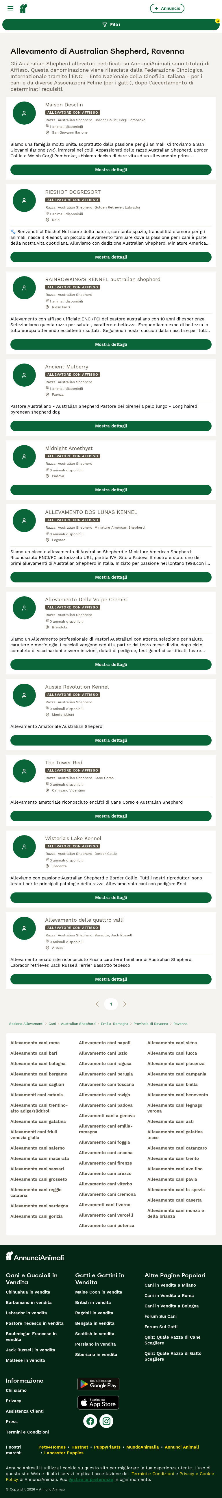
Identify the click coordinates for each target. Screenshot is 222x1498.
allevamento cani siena (172, 1042)
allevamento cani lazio (103, 1053)
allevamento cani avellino (175, 1169)
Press (12, 1421)
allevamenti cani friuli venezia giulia (33, 1134)
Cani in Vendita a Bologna (172, 1306)
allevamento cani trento (173, 1158)
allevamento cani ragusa (105, 1063)
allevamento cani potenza (106, 1225)
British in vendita (93, 1302)
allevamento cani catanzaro (177, 1148)
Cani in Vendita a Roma (169, 1295)
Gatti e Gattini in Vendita (99, 1279)
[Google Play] (98, 1384)
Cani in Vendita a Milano (170, 1285)
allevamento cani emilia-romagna (106, 1129)
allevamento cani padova (106, 1105)
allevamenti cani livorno (104, 1204)
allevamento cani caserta (174, 1200)
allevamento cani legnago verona (174, 1108)
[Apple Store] (98, 1403)
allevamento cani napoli (104, 1042)
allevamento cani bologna (38, 1063)
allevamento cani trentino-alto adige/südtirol (39, 1108)
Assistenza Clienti (25, 1411)
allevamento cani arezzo (105, 1173)
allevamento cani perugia (106, 1074)
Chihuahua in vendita (28, 1292)
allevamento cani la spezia (176, 1189)
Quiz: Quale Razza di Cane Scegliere (173, 1340)
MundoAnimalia (142, 1447)
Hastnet (79, 1447)
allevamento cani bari (33, 1053)
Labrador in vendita (26, 1313)
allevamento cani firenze (105, 1163)
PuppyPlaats (107, 1447)
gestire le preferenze (91, 1479)
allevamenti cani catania (36, 1094)
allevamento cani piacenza (176, 1063)
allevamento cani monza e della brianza (175, 1213)
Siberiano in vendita (96, 1354)
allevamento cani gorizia (36, 1216)
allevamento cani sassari (37, 1169)
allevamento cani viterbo (105, 1184)
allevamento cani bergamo (38, 1074)
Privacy (13, 1400)
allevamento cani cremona (107, 1194)
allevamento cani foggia (104, 1142)
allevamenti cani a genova (107, 1115)
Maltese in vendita (25, 1360)
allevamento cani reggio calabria (36, 1192)
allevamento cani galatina (38, 1121)
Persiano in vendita (95, 1344)
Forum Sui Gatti (161, 1326)
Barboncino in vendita (29, 1302)
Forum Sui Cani (161, 1316)
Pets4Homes (52, 1447)
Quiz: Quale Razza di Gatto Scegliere (173, 1356)
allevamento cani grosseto (38, 1179)
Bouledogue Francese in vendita (31, 1336)
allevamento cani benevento (177, 1094)
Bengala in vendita (94, 1323)
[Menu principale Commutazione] (10, 8)
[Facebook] (90, 1421)
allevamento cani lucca (172, 1053)
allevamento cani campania (176, 1074)
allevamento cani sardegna (39, 1206)
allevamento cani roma (35, 1042)
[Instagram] (106, 1421)
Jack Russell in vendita (30, 1350)
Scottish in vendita (94, 1333)
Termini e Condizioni (27, 1432)
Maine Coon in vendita (98, 1292)
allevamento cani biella (172, 1084)
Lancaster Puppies (64, 1452)
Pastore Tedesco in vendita (35, 1323)
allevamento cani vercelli (106, 1215)
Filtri (161, 23)
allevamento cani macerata (39, 1158)
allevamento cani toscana (106, 1084)
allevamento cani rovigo (104, 1094)
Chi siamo (16, 1390)
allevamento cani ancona (106, 1152)
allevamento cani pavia (172, 1179)
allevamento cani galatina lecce (175, 1134)
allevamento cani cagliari (37, 1084)
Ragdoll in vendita (94, 1313)
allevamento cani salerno (37, 1148)
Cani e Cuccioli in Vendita (32, 1279)
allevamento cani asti (170, 1121)
